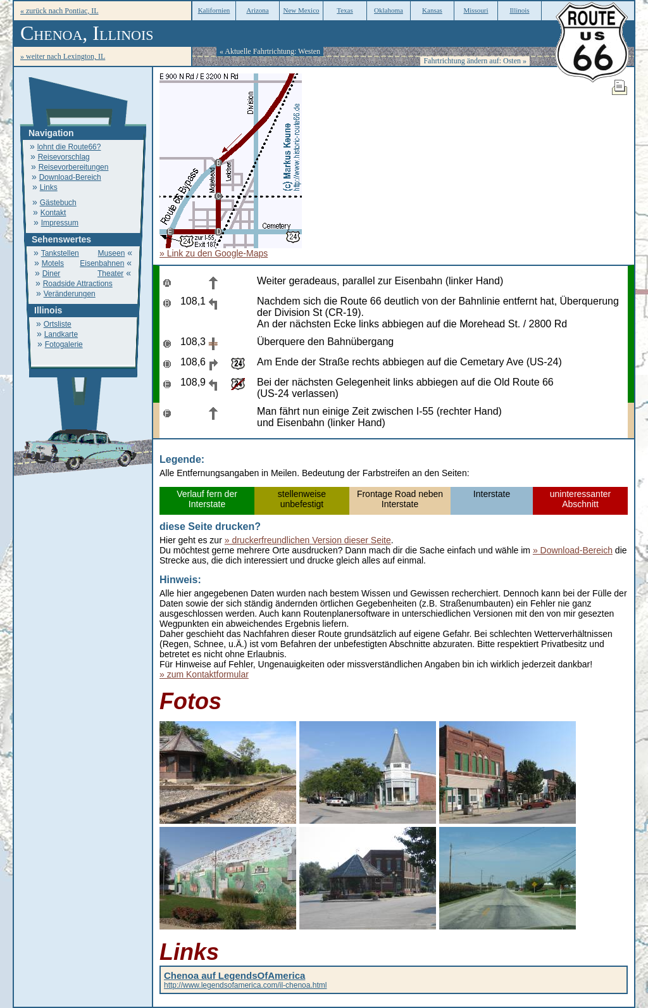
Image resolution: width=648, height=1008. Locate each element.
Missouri (475, 10)
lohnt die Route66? (69, 146)
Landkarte (61, 334)
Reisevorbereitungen (74, 167)
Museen (111, 253)
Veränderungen (70, 293)
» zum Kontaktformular (204, 674)
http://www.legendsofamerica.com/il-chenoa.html (245, 981)
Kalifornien (214, 10)
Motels (53, 263)
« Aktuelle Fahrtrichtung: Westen (270, 51)
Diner (51, 273)
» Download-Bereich (573, 550)
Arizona (257, 10)
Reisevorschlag (64, 157)
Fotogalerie (64, 344)
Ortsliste (58, 324)
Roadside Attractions (78, 283)
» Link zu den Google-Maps (213, 253)
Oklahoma (388, 10)
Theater (110, 273)
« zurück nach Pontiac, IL (59, 10)
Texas (345, 10)
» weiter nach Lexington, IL (62, 56)
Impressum (59, 222)
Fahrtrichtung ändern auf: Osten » (474, 60)
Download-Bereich (70, 177)
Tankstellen (60, 253)
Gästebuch (58, 202)
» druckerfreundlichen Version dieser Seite (308, 540)
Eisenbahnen (102, 263)
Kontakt (53, 212)
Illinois (519, 10)
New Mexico (301, 10)
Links (49, 187)
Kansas (432, 10)
